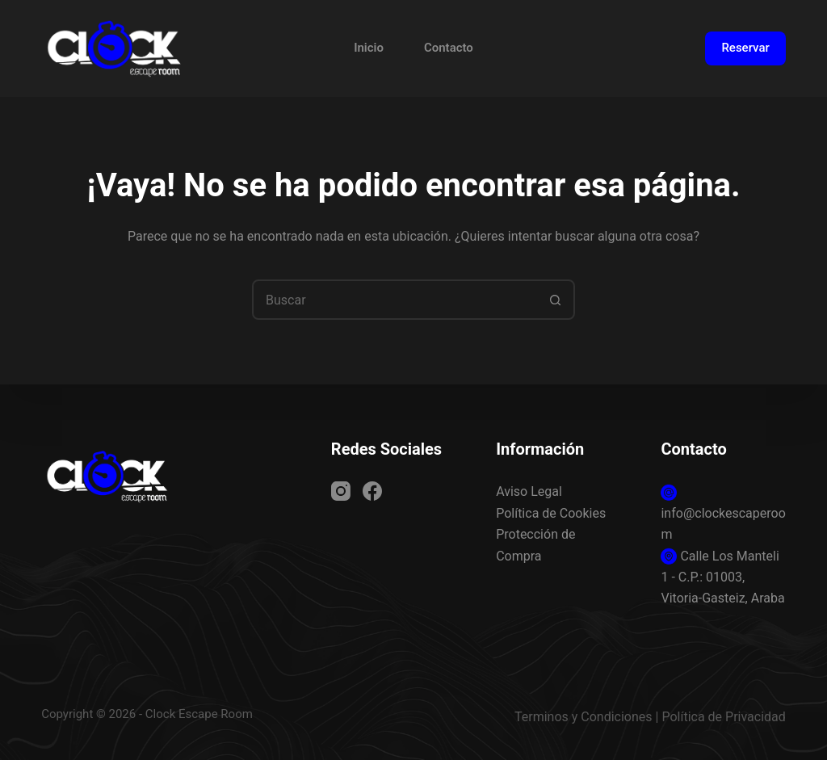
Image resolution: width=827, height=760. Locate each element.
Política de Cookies (551, 513)
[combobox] (395, 299)
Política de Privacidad (723, 716)
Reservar (745, 47)
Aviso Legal (529, 491)
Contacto (448, 47)
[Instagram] (341, 491)
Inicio (369, 47)
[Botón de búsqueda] (554, 299)
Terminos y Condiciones (583, 716)
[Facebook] (372, 491)
